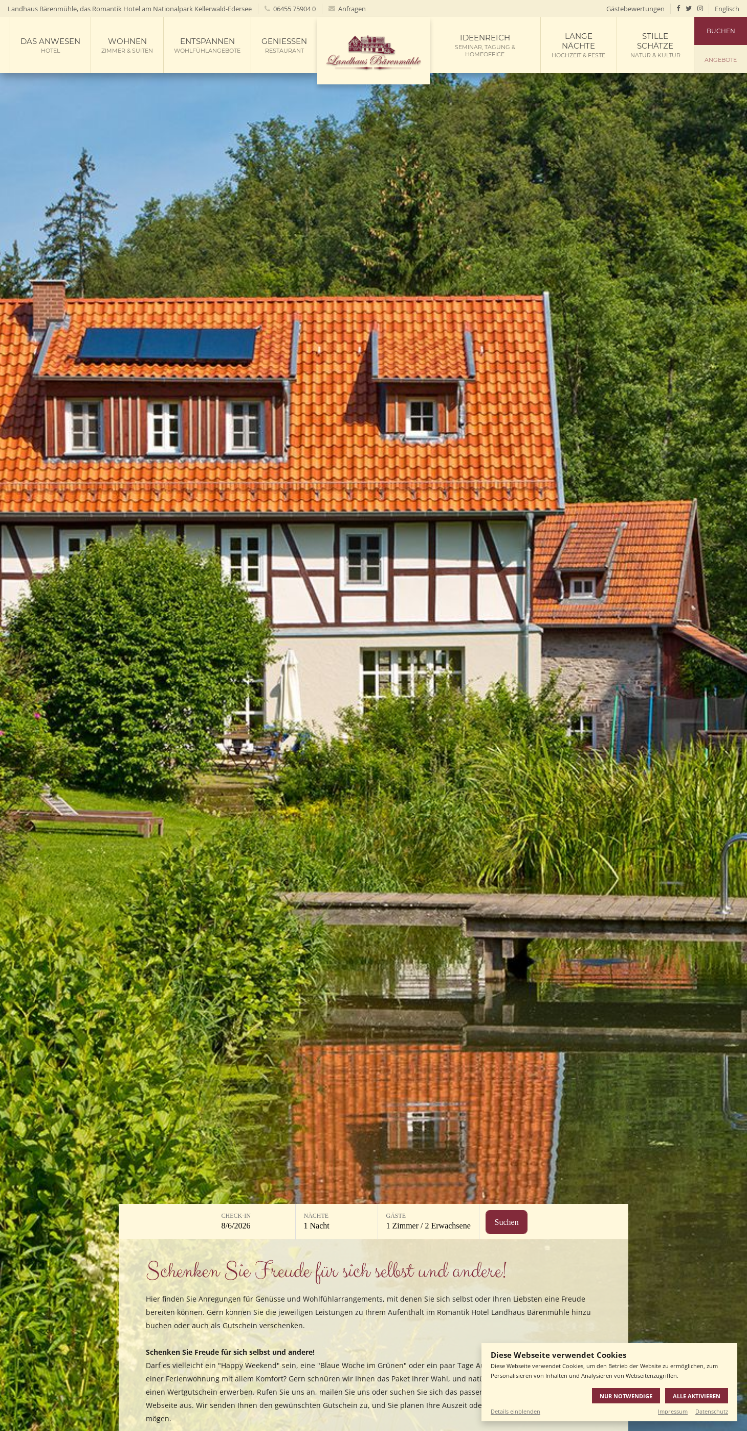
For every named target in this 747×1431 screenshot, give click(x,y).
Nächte (316, 1215)
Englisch (727, 8)
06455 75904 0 (290, 8)
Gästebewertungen (635, 8)
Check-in (236, 1215)
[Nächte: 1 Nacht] (337, 1222)
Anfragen (347, 8)
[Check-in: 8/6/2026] (254, 1222)
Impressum (673, 1411)
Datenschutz (711, 1411)
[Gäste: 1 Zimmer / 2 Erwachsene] (428, 1222)
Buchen (721, 31)
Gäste (396, 1215)
